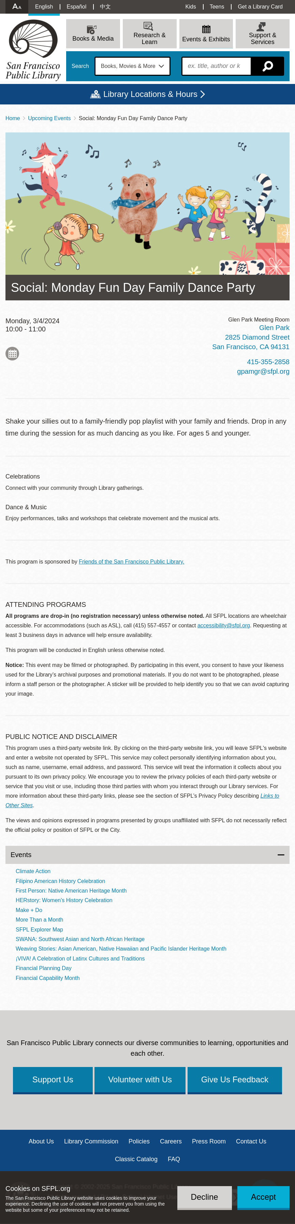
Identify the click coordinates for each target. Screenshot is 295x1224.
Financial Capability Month (48, 978)
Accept (263, 1196)
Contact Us (251, 1141)
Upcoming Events (49, 118)
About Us (41, 1141)
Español (76, 7)
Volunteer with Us (140, 1079)
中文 (105, 7)
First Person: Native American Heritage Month (71, 891)
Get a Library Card (260, 7)
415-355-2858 (268, 362)
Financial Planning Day (44, 968)
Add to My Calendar (12, 353)
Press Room (209, 1141)
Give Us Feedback (234, 1079)
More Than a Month (39, 920)
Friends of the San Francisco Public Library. (131, 562)
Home (12, 118)
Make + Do (29, 910)
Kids (191, 7)
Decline (204, 1196)
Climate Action (33, 871)
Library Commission (91, 1141)
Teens (217, 7)
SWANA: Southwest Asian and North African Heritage (80, 939)
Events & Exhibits (206, 39)
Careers (171, 1141)
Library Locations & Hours (150, 94)
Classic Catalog (136, 1159)
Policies (139, 1141)
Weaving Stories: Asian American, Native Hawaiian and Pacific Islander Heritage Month (121, 949)
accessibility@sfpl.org (223, 625)
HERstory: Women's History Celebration (64, 900)
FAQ (174, 1159)
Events (21, 854)
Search (80, 66)
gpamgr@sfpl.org (263, 371)
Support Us (52, 1079)
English (44, 7)
